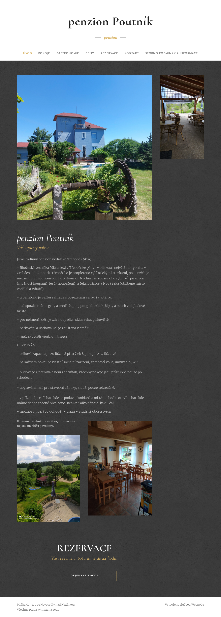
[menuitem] (42, 54)
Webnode (197, 604)
